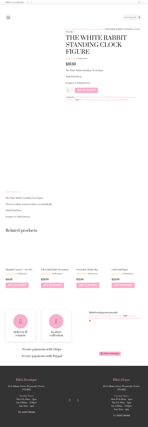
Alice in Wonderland (88, 100)
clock (99, 100)
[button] (63, 17)
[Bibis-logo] (74, 9)
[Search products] (132, 17)
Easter (133, 97)
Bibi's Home (77, 29)
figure (114, 100)
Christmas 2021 (103, 97)
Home (68, 29)
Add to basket (86, 90)
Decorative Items (123, 97)
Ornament (99, 29)
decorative (107, 100)
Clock (112, 97)
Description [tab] (12, 229)
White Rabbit (123, 100)
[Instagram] (28, 2)
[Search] (139, 17)
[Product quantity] (70, 90)
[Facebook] (32, 2)
